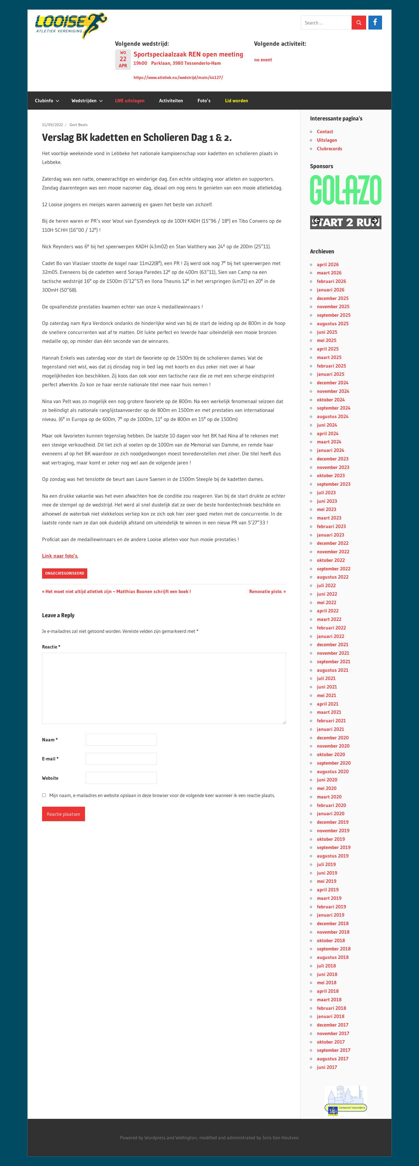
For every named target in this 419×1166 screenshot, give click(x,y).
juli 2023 (326, 492)
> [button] (374, 221)
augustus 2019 (333, 856)
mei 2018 (327, 982)
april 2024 (328, 433)
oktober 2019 (331, 839)
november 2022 (333, 551)
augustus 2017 (333, 1058)
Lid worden (236, 100)
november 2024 (333, 391)
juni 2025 (327, 332)
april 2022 (328, 611)
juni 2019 (327, 873)
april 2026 (328, 264)
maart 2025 (329, 357)
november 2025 (333, 306)
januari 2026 (331, 290)
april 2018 (328, 991)
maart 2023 (329, 518)
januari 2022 (330, 636)
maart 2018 (329, 999)
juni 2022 (327, 594)
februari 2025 (331, 366)
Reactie (51, 647)
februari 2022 (331, 628)
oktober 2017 (331, 1042)
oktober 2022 (331, 560)
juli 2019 (326, 864)
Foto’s (204, 100)
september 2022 (333, 568)
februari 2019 (331, 907)
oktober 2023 (331, 475)
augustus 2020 (333, 771)
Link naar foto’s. (60, 556)
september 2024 (333, 408)
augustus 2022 (333, 577)
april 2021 (328, 704)
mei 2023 (326, 509)
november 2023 (333, 467)
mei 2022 (326, 602)
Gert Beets (79, 124)
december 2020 (333, 738)
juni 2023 (327, 501)
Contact (325, 131)
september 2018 (334, 949)
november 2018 (333, 932)
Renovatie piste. (265, 591)
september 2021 (333, 661)
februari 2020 (331, 805)
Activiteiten (171, 100)
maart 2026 (329, 273)
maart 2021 (329, 712)
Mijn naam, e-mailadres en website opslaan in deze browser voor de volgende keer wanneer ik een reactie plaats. (162, 795)
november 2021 (333, 653)
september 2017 (333, 1050)
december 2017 (333, 1025)
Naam (50, 739)
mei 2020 (327, 788)
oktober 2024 (331, 399)
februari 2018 (331, 1008)
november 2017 (333, 1033)
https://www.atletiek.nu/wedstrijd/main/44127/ (178, 77)
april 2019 (328, 889)
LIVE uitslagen (130, 100)
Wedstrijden (87, 100)
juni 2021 (327, 687)
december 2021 (333, 644)
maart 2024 (329, 442)
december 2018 (333, 923)
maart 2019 (329, 898)
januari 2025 (330, 374)
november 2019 (333, 830)
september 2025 (333, 315)
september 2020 (334, 763)
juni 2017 (327, 1067)
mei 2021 (326, 695)
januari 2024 (330, 450)
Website (50, 778)
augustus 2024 (333, 416)
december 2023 (333, 459)
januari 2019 (330, 915)
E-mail (50, 759)
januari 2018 (331, 1016)
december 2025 (333, 298)
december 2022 (333, 543)
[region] (345, 222)
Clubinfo (47, 100)
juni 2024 (327, 425)
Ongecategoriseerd (64, 573)
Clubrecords (329, 148)
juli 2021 (326, 678)
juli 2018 (326, 966)
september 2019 (333, 847)
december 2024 (333, 382)
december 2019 (333, 822)
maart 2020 (329, 797)
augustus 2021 (333, 670)
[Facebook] (375, 23)
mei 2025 (326, 340)
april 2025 (328, 349)
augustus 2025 (333, 323)
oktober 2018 (331, 940)
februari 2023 (331, 526)
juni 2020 (327, 780)
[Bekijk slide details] (345, 1101)
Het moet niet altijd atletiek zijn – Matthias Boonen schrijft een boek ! (118, 591)
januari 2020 (331, 813)
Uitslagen (327, 140)
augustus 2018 (333, 957)
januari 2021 (330, 729)
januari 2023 (330, 535)
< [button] (317, 221)
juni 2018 (327, 974)
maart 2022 (329, 619)
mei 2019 (326, 881)
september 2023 (333, 484)
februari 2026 (331, 281)
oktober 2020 (331, 754)
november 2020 (333, 746)
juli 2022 (326, 585)
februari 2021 (331, 720)
